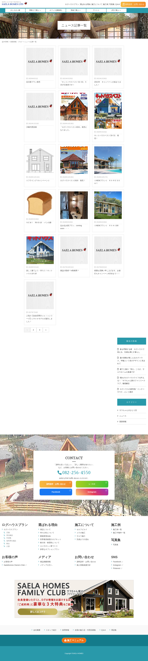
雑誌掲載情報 (45, 562)
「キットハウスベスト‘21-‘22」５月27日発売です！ (74, 67)
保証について (45, 529)
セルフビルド (82, 529)
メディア (44, 557)
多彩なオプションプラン (49, 549)
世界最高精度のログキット (50, 539)
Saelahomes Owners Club (15, 565)
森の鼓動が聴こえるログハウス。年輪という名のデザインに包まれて (131, 360)
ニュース (122, 416)
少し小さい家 (15, 10)
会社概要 (36, 630)
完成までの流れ (83, 539)
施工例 (105, 4)
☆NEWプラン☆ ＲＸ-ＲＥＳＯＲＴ (108, 165)
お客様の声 (10, 557)
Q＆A (118, 4)
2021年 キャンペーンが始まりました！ (108, 67)
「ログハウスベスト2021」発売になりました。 (74, 112)
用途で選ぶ (76, 10)
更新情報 (122, 422)
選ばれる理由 (85, 4)
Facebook (56, 492)
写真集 (111, 4)
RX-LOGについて (47, 533)
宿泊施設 (9, 535)
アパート (96, 10)
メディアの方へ (46, 565)
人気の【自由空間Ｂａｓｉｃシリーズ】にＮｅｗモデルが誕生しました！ (40, 302)
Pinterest (117, 568)
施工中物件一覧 (119, 533)
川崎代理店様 (40, 110)
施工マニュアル (74, 640)
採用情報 (65, 630)
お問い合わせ (84, 557)
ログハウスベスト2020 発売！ (74, 163)
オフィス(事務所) (56, 10)
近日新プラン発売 (40, 65)
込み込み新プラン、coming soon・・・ (74, 210)
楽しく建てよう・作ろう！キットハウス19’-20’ (40, 255)
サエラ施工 (81, 536)
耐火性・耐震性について (49, 542)
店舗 (8, 532)
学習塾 (8, 538)
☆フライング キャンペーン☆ (40, 163)
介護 (8, 546)
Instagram (92, 492)
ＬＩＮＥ (92, 484)
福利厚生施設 (11, 541)
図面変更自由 (45, 536)
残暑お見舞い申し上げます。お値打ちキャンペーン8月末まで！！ (108, 255)
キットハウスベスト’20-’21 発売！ (108, 116)
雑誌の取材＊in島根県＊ (74, 254)
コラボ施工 (81, 533)
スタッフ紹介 (51, 630)
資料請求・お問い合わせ (133, 4)
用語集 (113, 630)
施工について (97, 4)
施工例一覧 (117, 529)
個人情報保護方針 (84, 565)
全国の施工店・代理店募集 (85, 630)
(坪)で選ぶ (116, 10)
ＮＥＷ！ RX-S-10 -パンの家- (40, 207)
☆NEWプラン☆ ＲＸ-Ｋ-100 (108, 209)
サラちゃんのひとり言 (128, 410)
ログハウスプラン (72, 4)
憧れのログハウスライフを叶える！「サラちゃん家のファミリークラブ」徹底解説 (131, 380)
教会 (8, 543)
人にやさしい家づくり (49, 546)
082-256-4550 (74, 473)
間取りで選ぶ (35, 10)
